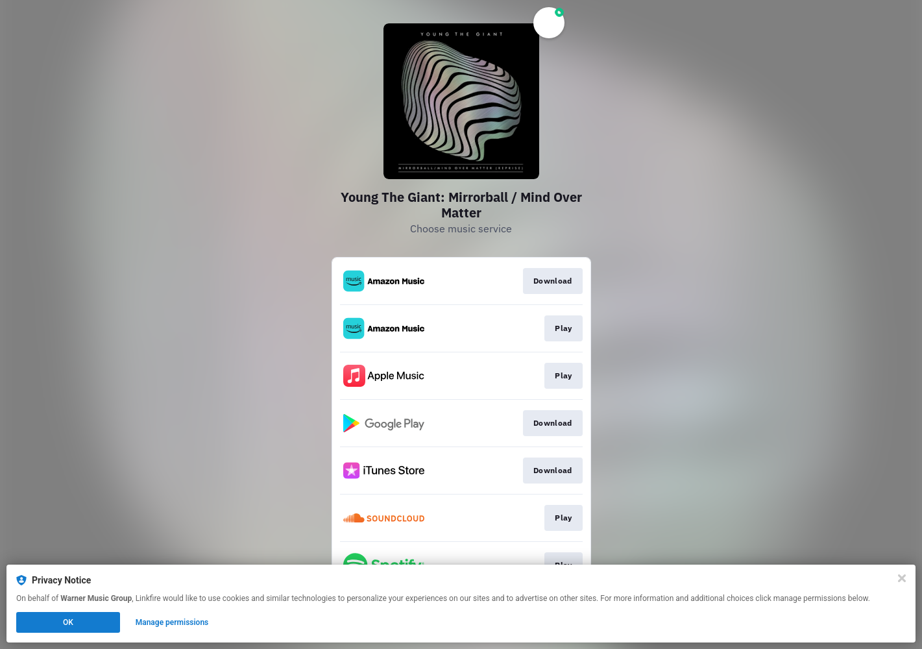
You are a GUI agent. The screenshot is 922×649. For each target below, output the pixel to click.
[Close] (902, 578)
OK (68, 622)
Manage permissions (172, 622)
